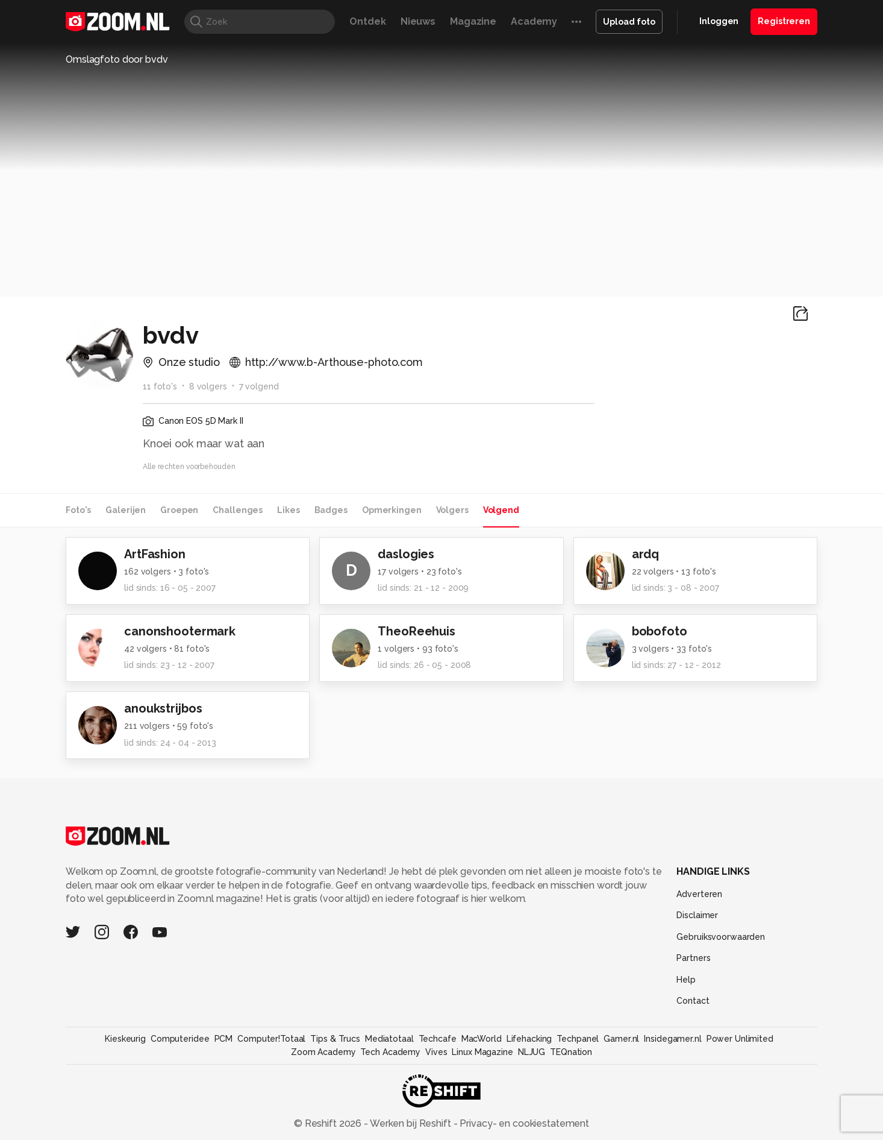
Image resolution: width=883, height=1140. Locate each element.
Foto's (78, 510)
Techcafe (438, 1039)
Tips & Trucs (335, 1039)
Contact (692, 1001)
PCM (223, 1039)
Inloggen (718, 21)
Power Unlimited (740, 1039)
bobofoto (659, 631)
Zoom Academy (323, 1052)
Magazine (473, 21)
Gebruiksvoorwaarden (720, 937)
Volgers (452, 510)
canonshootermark (180, 631)
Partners (693, 958)
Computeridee (180, 1039)
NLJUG (531, 1052)
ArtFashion (155, 554)
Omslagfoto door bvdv (117, 59)
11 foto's (160, 386)
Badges (331, 510)
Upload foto (629, 22)
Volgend (501, 510)
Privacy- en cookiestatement (523, 1123)
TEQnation (571, 1052)
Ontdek (367, 21)
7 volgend (259, 386)
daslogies (406, 554)
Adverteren (699, 894)
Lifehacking (529, 1039)
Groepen (179, 510)
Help (686, 979)
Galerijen (125, 510)
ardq (646, 554)
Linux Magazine (482, 1052)
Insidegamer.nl (672, 1039)
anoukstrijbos (163, 708)
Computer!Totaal (271, 1039)
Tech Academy (390, 1052)
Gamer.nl (621, 1039)
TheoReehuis (416, 631)
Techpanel (578, 1039)
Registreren (784, 21)
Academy (534, 21)
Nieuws (418, 21)
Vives (436, 1052)
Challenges (238, 510)
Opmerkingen (392, 510)
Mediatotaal (389, 1039)
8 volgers (208, 386)
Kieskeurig (125, 1039)
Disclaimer (697, 915)
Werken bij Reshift (411, 1123)
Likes (288, 510)
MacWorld (481, 1039)
